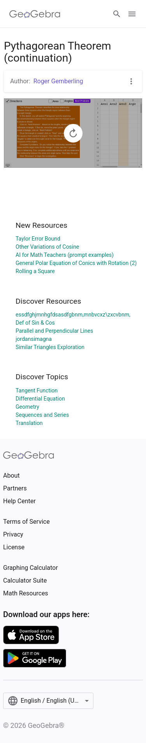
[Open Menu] (132, 14)
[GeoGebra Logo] (34, 14)
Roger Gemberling (58, 81)
